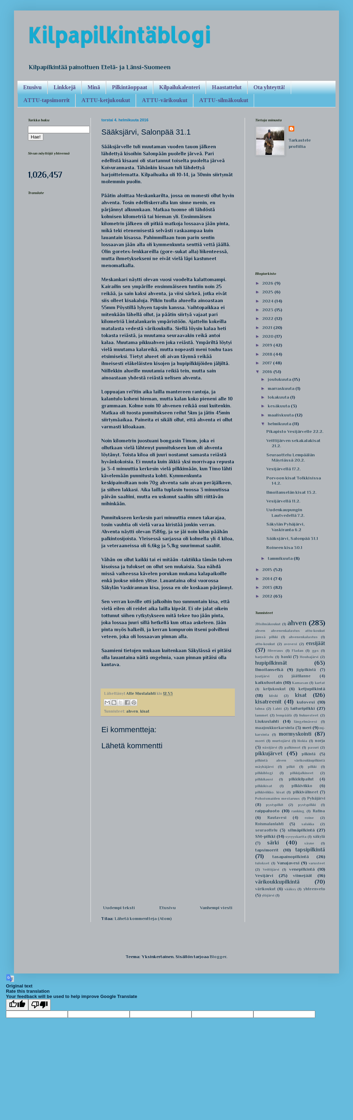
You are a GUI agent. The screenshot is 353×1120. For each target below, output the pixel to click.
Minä (93, 87)
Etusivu (32, 87)
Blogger (218, 956)
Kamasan (300, 683)
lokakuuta (279, 397)
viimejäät (302, 875)
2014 (267, 578)
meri (306, 727)
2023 (268, 309)
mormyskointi (295, 734)
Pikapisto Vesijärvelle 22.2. (294, 431)
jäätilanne (301, 675)
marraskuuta (281, 388)
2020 (268, 336)
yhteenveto (314, 888)
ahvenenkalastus (303, 637)
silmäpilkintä (301, 830)
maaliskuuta (281, 415)
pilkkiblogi (264, 773)
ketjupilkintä (311, 688)
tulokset (262, 863)
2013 (267, 587)
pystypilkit (274, 805)
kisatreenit (268, 702)
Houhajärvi (309, 657)
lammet (261, 715)
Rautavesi (276, 817)
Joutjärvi (262, 676)
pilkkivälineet (305, 792)
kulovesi (306, 702)
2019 (267, 345)
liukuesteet (308, 715)
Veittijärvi (271, 869)
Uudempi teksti (119, 907)
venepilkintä (302, 869)
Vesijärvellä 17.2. (283, 468)
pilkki (312, 767)
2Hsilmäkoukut (268, 624)
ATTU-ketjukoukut (105, 100)
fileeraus (275, 650)
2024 (268, 301)
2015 (267, 569)
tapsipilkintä (310, 850)
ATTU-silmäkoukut (223, 100)
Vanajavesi (288, 862)
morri (260, 741)
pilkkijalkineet (302, 773)
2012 (267, 596)
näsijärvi (269, 747)
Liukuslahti (267, 721)
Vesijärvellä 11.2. (283, 501)
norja (320, 740)
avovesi (290, 644)
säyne (309, 843)
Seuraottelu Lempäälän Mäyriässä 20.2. (290, 457)
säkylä (319, 836)
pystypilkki (307, 805)
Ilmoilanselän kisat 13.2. (291, 492)
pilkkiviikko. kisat (270, 792)
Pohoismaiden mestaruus (277, 798)
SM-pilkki (265, 836)
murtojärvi (281, 741)
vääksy (290, 889)
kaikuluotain (268, 682)
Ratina (319, 810)
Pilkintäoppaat (129, 87)
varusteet (317, 863)
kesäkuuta (279, 405)
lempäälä (284, 715)
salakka (307, 824)
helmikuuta (280, 423)
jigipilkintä (306, 669)
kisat (144, 711)
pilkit (291, 767)
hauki (286, 656)
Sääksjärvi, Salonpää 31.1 (292, 538)
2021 (267, 327)
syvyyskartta (296, 837)
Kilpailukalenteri (179, 87)
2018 (267, 354)
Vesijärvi (264, 875)
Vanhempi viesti (216, 907)
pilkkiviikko (301, 785)
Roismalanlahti (269, 823)
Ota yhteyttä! (269, 87)
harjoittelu (264, 657)
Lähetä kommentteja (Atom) (143, 918)
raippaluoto (267, 810)
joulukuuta (280, 379)
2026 (268, 283)
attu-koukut (265, 644)
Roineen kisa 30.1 (284, 547)
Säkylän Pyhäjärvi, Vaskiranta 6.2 (285, 526)
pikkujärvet (268, 753)
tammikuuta (281, 558)
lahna (260, 709)
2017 (267, 362)
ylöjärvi (268, 895)
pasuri (313, 747)
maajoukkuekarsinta (274, 727)
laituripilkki (302, 708)
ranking (297, 811)
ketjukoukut (274, 688)
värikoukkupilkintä (277, 882)
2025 (268, 291)
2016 (267, 371)
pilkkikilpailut (301, 779)
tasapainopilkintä (290, 856)
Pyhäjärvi (316, 798)
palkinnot (292, 747)
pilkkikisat (263, 786)
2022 (268, 318)
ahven (132, 711)
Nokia (302, 741)
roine (309, 818)
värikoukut (265, 888)
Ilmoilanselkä (269, 669)
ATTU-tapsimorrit (46, 100)
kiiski (273, 696)
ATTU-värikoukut (164, 100)
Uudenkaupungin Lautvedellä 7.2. (285, 512)
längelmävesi (305, 721)
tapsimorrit (267, 850)
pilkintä (309, 753)
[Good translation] (17, 1005)
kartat (320, 683)
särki (273, 843)
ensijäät (315, 643)
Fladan (297, 650)
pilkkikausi (264, 779)
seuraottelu (266, 830)
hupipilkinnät (271, 663)
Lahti (277, 709)
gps (315, 650)
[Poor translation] (39, 1005)
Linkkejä (64, 87)
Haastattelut (227, 87)
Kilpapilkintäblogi (119, 35)
